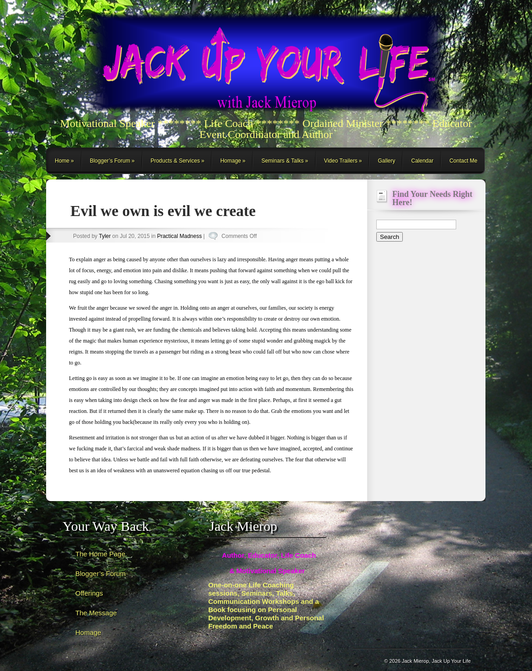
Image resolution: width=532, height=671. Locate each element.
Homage (230, 161)
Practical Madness (179, 236)
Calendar (422, 161)
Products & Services (175, 161)
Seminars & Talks (282, 161)
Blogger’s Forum (110, 161)
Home (62, 161)
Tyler (105, 236)
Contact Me (463, 161)
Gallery (386, 161)
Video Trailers (341, 161)
